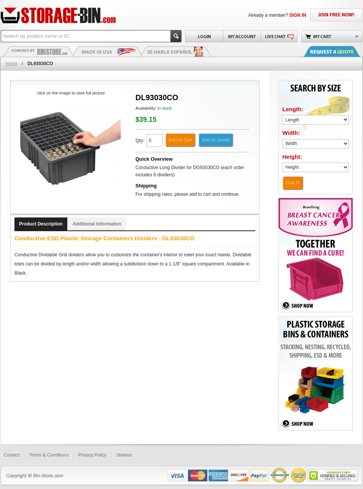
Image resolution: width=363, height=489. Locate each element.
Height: (292, 156)
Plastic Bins (39, 51)
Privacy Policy (92, 455)
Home (11, 63)
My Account (242, 36)
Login (204, 36)
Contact (11, 455)
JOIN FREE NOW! (336, 14)
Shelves (124, 455)
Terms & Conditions (48, 455)
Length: (292, 109)
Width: (291, 132)
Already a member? (277, 15)
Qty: (140, 140)
